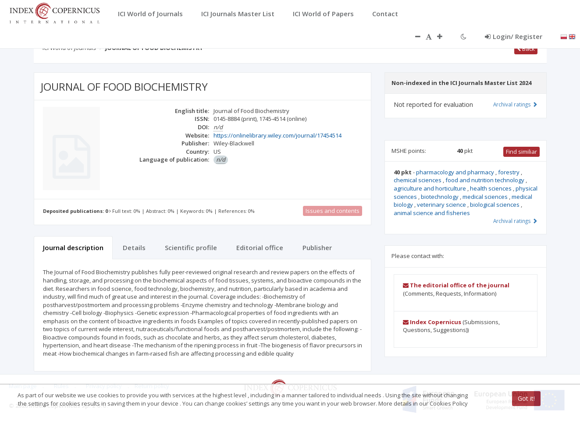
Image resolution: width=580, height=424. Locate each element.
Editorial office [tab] (259, 247)
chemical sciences (418, 180)
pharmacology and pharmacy (455, 172)
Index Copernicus (432, 322)
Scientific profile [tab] (191, 247)
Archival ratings (515, 104)
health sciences (491, 188)
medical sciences (486, 197)
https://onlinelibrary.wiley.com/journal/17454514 (277, 135)
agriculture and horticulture (430, 188)
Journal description (73, 247)
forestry (509, 172)
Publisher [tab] (317, 247)
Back (526, 49)
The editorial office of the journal (456, 285)
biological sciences (495, 204)
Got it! (526, 398)
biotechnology (440, 197)
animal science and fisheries (432, 213)
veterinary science (442, 204)
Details (134, 247)
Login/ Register (513, 36)
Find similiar (521, 151)
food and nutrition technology (485, 180)
